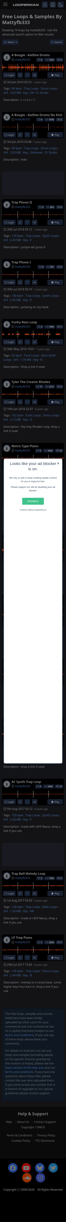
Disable (33, 501)
